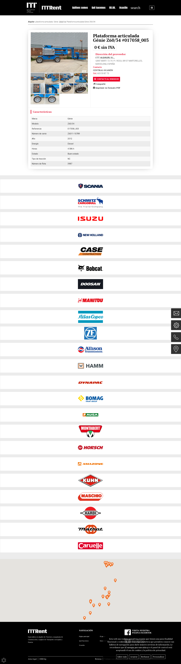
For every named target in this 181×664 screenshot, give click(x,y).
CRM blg (42, 659)
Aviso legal (32, 659)
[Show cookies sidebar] (3, 660)
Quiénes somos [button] (80, 8)
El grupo (102, 636)
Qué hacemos (84, 641)
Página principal (84, 636)
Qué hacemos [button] (98, 8)
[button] (107, 597)
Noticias (98, 659)
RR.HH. (112, 8)
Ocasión (123, 8)
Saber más (122, 656)
